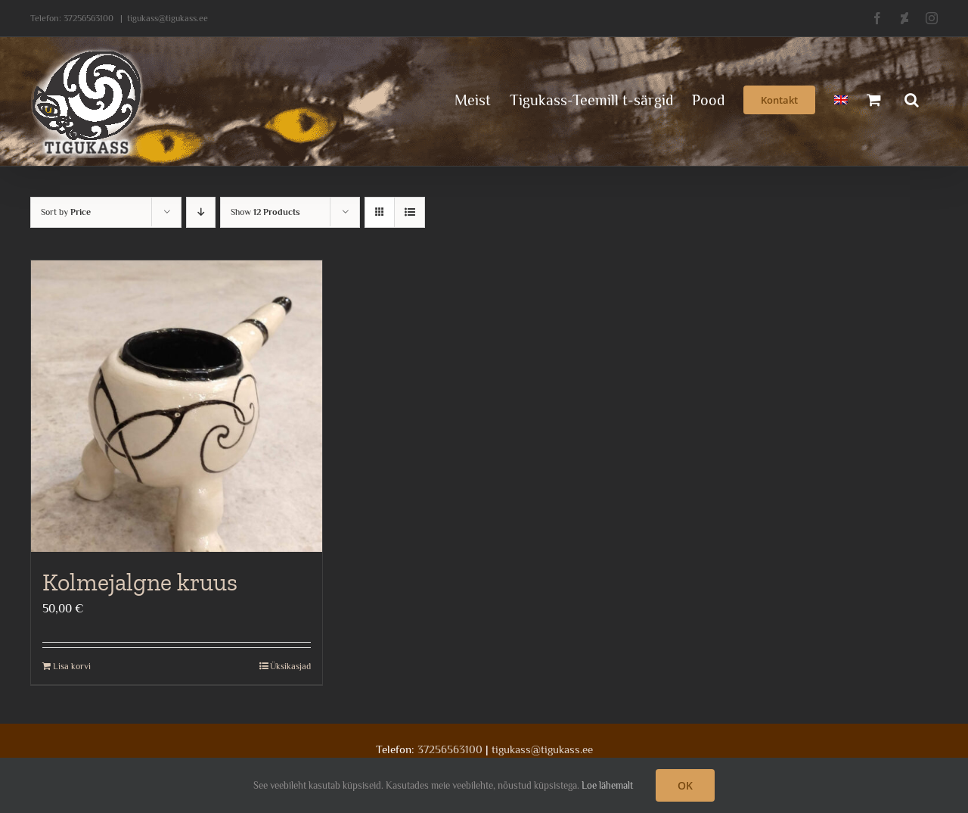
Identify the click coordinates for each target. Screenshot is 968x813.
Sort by (66, 212)
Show (265, 212)
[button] (911, 98)
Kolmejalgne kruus (139, 582)
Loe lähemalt (607, 785)
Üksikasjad (290, 666)
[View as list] (409, 212)
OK (685, 785)
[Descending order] (201, 212)
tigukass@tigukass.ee (167, 18)
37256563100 (88, 18)
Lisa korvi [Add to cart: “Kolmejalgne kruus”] (72, 666)
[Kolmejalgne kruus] (176, 406)
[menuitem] (841, 98)
